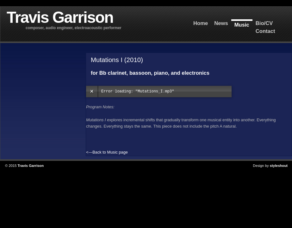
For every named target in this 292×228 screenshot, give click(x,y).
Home (200, 23)
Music (241, 25)
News (221, 23)
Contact (265, 31)
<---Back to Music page (107, 152)
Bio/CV (264, 23)
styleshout (279, 166)
